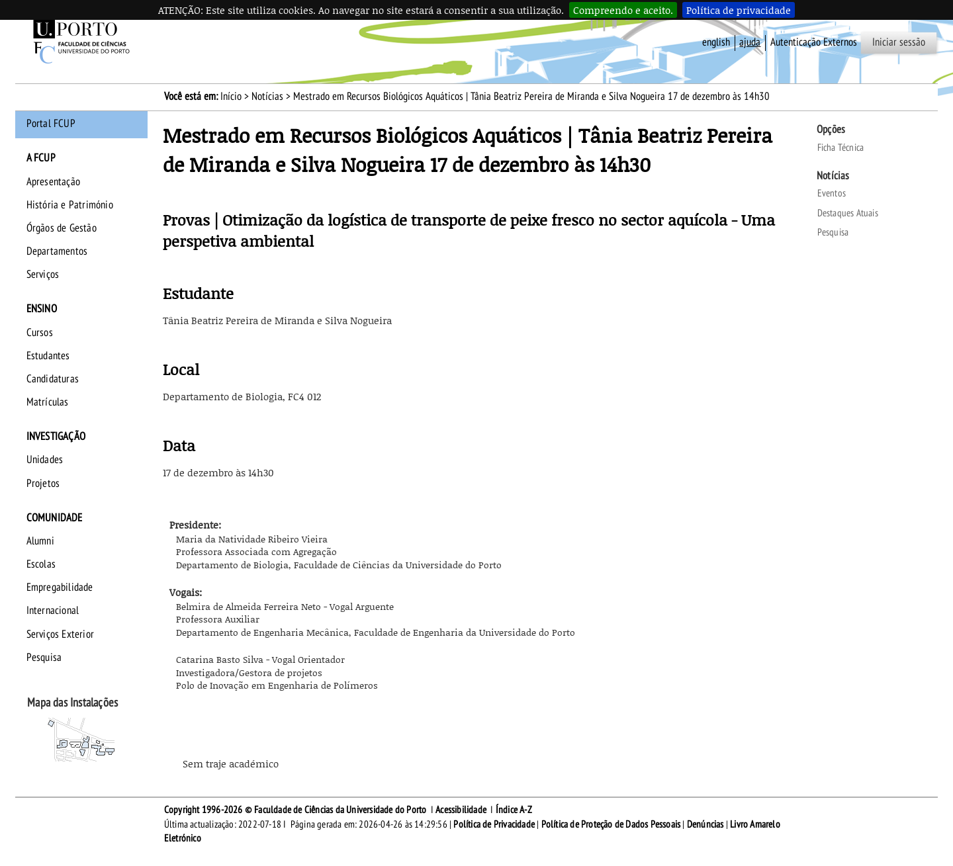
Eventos (831, 193)
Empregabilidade (59, 587)
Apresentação (53, 182)
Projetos (43, 483)
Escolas (41, 564)
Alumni (40, 541)
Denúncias (705, 824)
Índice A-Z (514, 810)
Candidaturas (52, 379)
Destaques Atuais (847, 213)
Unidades (45, 459)
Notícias (267, 96)
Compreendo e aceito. (623, 10)
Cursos (39, 332)
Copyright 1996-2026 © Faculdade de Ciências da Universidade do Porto (295, 810)
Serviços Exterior (60, 634)
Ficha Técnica (840, 147)
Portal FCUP (50, 123)
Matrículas (47, 402)
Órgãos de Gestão (61, 228)
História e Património (69, 205)
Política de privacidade (738, 10)
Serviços (43, 274)
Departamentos (57, 251)
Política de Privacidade (494, 824)
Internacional (52, 610)
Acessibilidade (460, 810)
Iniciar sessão (898, 42)
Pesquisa (44, 657)
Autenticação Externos (813, 42)
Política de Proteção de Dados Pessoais (611, 824)
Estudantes (48, 356)
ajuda (749, 42)
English (716, 42)
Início (231, 96)
